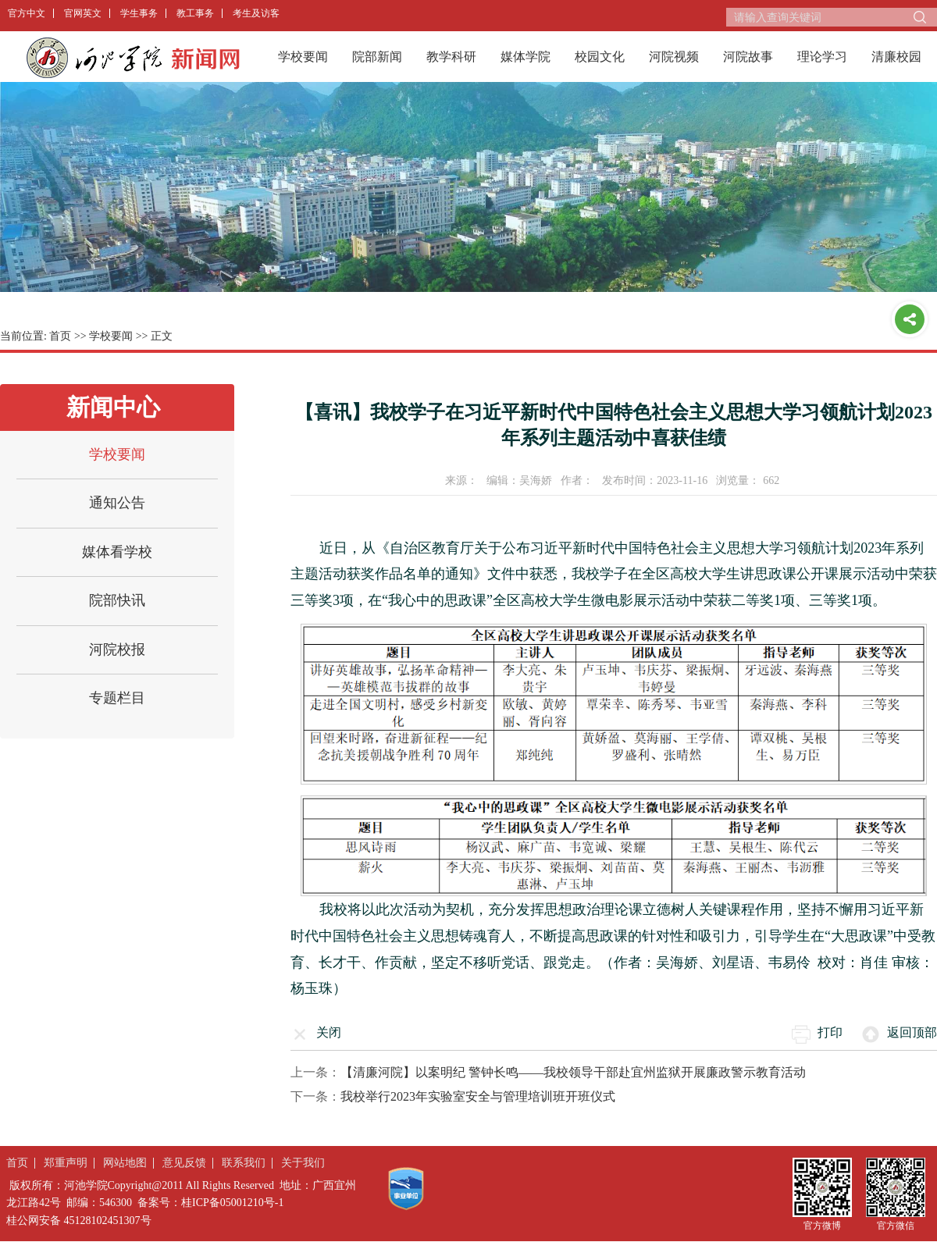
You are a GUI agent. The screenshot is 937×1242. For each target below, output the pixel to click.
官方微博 (822, 1225)
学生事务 (139, 13)
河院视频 (674, 56)
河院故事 (748, 56)
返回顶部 (912, 1032)
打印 (830, 1032)
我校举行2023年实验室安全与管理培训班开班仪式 (477, 1096)
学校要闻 (303, 56)
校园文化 (600, 56)
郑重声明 (65, 1163)
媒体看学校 (117, 552)
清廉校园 (896, 56)
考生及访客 (256, 13)
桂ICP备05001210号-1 (232, 1202)
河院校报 (117, 649)
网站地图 (125, 1163)
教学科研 (451, 56)
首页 (60, 336)
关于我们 (303, 1163)
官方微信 (895, 1225)
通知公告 (117, 503)
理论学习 (822, 56)
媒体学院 (525, 56)
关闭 (328, 1032)
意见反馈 (184, 1163)
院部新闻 (377, 56)
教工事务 (195, 13)
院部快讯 (117, 600)
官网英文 (83, 13)
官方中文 (26, 13)
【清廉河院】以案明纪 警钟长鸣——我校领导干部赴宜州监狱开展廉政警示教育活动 (573, 1072)
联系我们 (243, 1163)
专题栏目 (117, 698)
